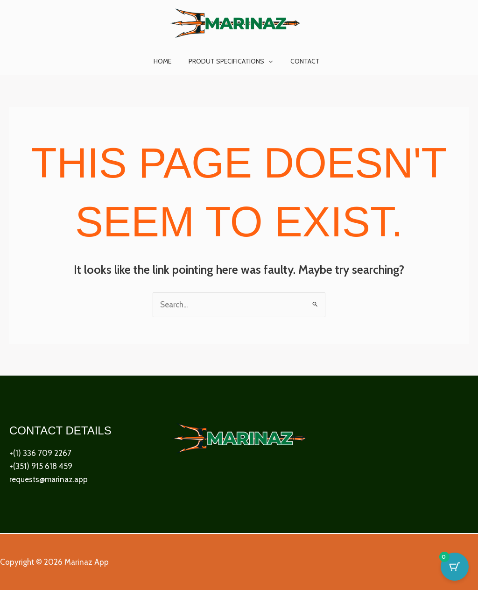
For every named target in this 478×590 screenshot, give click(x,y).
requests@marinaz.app (48, 479)
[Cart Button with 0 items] (455, 567)
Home (167, 61)
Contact (301, 61)
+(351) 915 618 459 (40, 466)
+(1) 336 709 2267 (40, 453)
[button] (268, 61)
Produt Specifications (231, 61)
